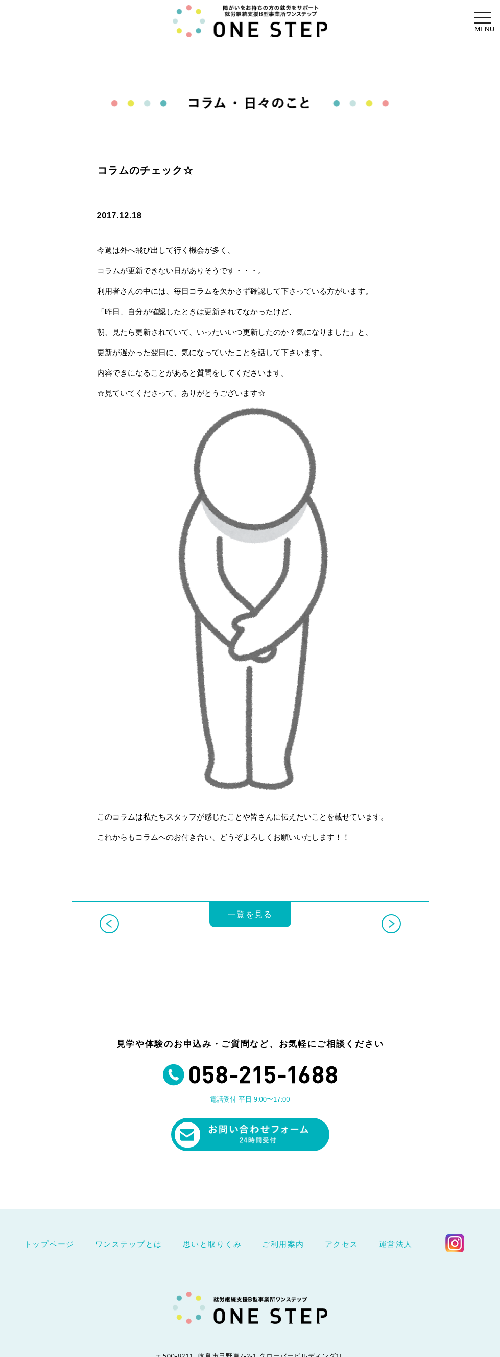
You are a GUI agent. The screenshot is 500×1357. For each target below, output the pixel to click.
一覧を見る (250, 925)
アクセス (342, 1243)
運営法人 (396, 1243)
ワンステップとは (128, 1243)
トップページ (49, 1243)
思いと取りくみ (212, 1243)
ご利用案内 (283, 1243)
